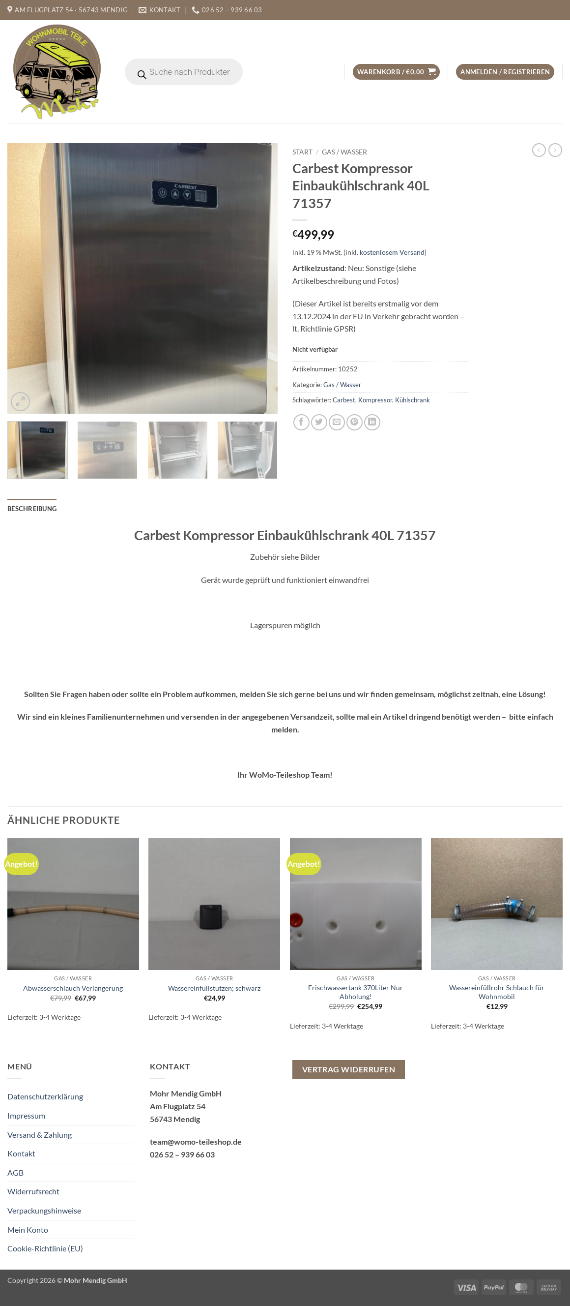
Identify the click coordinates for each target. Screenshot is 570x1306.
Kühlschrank (412, 400)
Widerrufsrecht (33, 1191)
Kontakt (21, 1153)
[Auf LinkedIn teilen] (372, 422)
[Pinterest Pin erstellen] (354, 422)
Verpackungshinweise (44, 1210)
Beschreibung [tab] (32, 509)
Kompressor (375, 400)
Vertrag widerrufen (348, 1069)
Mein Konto (27, 1229)
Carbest (344, 400)
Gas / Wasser (344, 152)
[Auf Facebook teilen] (301, 422)
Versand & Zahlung (39, 1134)
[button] (396, 72)
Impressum (26, 1115)
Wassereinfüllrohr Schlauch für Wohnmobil (496, 992)
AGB (15, 1172)
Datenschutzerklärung (45, 1096)
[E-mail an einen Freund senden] (337, 422)
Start (302, 152)
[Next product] (539, 150)
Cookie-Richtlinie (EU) (45, 1248)
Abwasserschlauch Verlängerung (73, 988)
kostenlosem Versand (392, 252)
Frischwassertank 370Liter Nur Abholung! (355, 992)
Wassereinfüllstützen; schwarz (214, 988)
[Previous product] (555, 150)
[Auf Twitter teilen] (319, 422)
